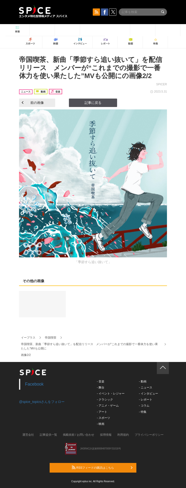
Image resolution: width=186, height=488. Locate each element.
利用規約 (123, 434)
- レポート (145, 399)
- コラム (144, 405)
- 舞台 (100, 387)
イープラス (28, 337)
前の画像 (33, 103)
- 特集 (142, 412)
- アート (102, 412)
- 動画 (142, 381)
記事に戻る (93, 103)
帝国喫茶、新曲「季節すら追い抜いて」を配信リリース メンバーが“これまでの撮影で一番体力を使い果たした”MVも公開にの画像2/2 (90, 68)
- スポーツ (103, 418)
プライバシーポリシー (149, 434)
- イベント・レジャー (111, 393)
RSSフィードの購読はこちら (102, 467)
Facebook (34, 384)
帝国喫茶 (50, 337)
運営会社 (28, 434)
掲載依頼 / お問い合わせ (78, 434)
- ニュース (145, 387)
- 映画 (100, 424)
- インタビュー (148, 393)
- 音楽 (100, 381)
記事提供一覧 (48, 434)
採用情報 (106, 434)
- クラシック (105, 399)
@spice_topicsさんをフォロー (42, 402)
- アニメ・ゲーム (108, 405)
